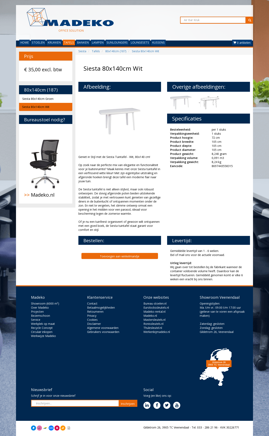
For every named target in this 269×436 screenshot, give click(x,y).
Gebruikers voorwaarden (103, 332)
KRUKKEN (54, 42)
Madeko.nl (45, 163)
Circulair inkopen (41, 332)
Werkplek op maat (43, 324)
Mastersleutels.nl (154, 320)
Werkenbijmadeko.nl (156, 332)
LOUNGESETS (140, 42)
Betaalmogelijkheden (101, 307)
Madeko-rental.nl (154, 311)
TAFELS (69, 42)
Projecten (37, 311)
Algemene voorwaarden (102, 328)
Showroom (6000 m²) (45, 303)
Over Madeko (40, 307)
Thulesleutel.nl (152, 328)
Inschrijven (128, 404)
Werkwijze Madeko (43, 336)
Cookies (92, 320)
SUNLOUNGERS (117, 42)
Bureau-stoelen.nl (155, 303)
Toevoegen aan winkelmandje (119, 256)
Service (35, 320)
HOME (24, 42)
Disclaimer (94, 324)
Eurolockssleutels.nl (156, 307)
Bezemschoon (40, 316)
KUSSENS (158, 42)
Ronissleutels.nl (153, 324)
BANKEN (83, 42)
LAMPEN (98, 42)
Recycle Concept (42, 328)
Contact (92, 303)
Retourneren (95, 311)
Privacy (91, 316)
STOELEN (38, 42)
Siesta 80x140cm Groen (37, 99)
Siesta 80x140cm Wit (35, 107)
